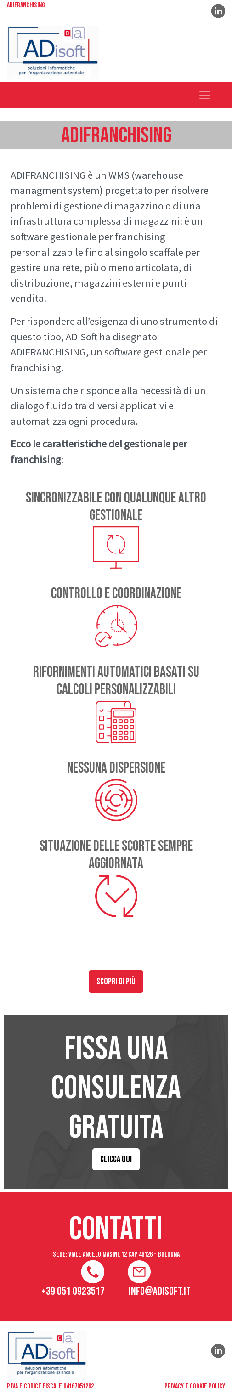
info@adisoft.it (160, 1291)
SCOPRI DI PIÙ (116, 981)
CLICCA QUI (116, 1159)
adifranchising (26, 6)
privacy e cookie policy (194, 1386)
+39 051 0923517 (73, 1291)
